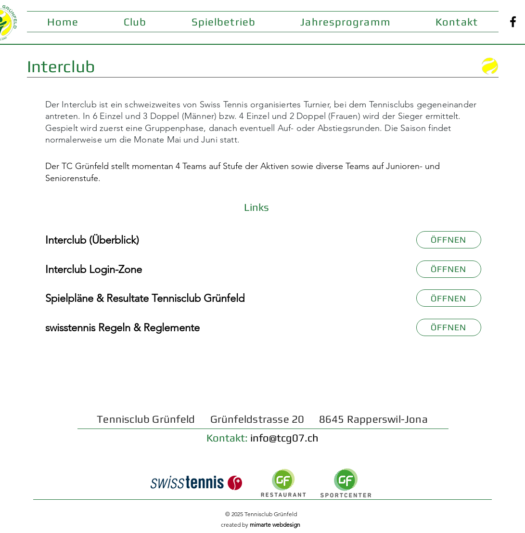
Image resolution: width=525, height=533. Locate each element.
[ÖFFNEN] (448, 239)
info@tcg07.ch (284, 437)
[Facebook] (513, 21)
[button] (135, 22)
